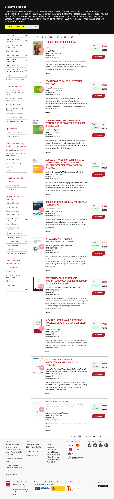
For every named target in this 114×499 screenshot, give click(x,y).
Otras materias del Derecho (14, 197)
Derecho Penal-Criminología (11, 60)
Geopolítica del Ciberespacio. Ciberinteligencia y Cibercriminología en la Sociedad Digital (66, 281)
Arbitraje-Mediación (13, 203)
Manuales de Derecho (13, 104)
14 (65, 37)
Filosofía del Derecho (13, 241)
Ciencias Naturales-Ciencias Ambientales (16, 155)
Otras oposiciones (12, 136)
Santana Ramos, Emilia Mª (54, 172)
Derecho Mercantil (12, 55)
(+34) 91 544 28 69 (32, 451)
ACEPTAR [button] (10, 26)
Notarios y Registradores (15, 79)
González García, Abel (53, 288)
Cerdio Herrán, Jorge (52, 330)
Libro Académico (13, 86)
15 (68, 37)
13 (61, 37)
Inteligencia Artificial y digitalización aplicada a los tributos (61, 362)
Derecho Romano (12, 224)
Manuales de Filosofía (14, 118)
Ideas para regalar (12, 186)
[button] (26, 35)
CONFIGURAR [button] (32, 26)
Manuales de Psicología (14, 121)
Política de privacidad (53, 454)
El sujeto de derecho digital (61, 42)
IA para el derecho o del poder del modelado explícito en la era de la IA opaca (65, 323)
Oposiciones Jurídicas (14, 133)
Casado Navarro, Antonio (54, 88)
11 (54, 37)
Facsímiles (10, 182)
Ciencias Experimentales (14, 150)
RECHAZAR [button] (20, 26)
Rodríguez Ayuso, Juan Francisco (57, 413)
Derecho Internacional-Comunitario (14, 46)
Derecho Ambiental (13, 211)
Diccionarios (10, 271)
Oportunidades (11, 189)
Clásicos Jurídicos (12, 207)
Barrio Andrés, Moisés (53, 209)
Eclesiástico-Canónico (14, 237)
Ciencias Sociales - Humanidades (14, 261)
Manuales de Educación (14, 114)
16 (72, 37)
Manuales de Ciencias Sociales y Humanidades (15, 99)
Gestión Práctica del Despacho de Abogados (14, 70)
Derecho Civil (10, 35)
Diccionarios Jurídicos (14, 234)
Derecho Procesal (12, 65)
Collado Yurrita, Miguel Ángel (55, 369)
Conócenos (50, 447)
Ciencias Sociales (12, 267)
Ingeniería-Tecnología (13, 163)
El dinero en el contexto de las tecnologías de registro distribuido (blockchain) (65, 123)
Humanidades (11, 285)
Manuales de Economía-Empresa (14, 109)
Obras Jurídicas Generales (15, 253)
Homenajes (10, 249)
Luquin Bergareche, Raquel (54, 246)
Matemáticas (10, 167)
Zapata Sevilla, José (52, 130)
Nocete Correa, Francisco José (68, 372)
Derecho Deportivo (12, 215)
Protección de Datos (56, 401)
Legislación (10, 75)
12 (58, 37)
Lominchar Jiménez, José (71, 288)
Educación (9, 281)
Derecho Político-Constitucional (12, 219)
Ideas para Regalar (14, 178)
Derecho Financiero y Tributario (13, 40)
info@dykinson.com (32, 455)
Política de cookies (53, 457)
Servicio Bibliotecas (53, 452)
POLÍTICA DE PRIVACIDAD (52, 19)
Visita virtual (51, 462)
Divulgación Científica (13, 159)
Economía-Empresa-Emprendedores (13, 276)
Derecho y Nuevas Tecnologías (12, 229)
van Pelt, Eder (50, 51)
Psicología (9, 289)
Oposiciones (11, 128)
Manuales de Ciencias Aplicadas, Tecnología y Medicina (14, 92)
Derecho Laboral (12, 51)
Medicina (9, 171)
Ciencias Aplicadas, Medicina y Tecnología (16, 144)
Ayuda (49, 444)
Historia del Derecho (13, 245)
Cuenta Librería (51, 449)
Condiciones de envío (53, 459)
